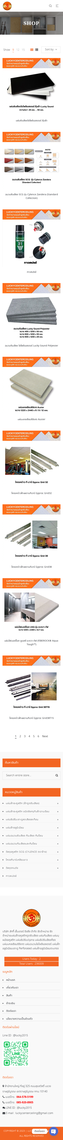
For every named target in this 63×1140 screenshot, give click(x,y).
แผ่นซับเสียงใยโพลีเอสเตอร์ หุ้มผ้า (31, 120)
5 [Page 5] (34, 736)
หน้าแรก (10, 980)
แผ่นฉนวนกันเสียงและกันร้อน (21, 843)
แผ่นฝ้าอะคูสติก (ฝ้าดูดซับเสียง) (22, 803)
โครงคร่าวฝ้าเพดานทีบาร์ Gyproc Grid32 (31, 493)
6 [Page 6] (38, 736)
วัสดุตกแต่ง (12, 868)
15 (23, 50)
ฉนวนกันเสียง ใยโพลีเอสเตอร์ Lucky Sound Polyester (31, 345)
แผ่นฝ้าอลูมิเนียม (15, 827)
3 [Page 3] (25, 736)
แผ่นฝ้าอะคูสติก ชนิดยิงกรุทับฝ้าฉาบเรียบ (27, 811)
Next (45, 736)
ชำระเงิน (10, 1003)
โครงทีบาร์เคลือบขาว (17, 860)
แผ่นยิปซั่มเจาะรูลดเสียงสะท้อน (22, 819)
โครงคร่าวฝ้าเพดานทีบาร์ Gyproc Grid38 (31, 567)
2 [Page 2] (20, 736)
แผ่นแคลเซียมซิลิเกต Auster (31, 419)
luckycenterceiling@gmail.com (34, 1113)
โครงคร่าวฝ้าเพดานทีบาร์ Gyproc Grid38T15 (31, 718)
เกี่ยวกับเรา (12, 988)
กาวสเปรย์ (31, 272)
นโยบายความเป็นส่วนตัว (19, 1019)
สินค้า (9, 995)
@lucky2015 (20, 1035)
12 (17, 50)
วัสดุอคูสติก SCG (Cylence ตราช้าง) (26, 852)
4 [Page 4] (29, 736)
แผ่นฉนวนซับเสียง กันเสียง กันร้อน (24, 835)
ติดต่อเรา (11, 1011)
